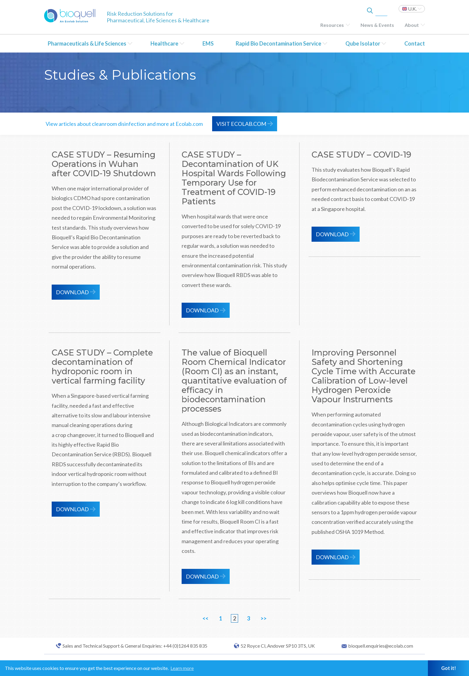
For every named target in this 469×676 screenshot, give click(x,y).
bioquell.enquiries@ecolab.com (380, 646)
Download (72, 292)
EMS (208, 43)
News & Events (377, 25)
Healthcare (164, 43)
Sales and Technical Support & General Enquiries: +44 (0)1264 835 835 (135, 646)
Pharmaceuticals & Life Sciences (87, 43)
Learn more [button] (182, 668)
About (412, 25)
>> (263, 618)
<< (205, 618)
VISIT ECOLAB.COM (241, 123)
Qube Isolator (362, 43)
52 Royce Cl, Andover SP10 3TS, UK (278, 646)
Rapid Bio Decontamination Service (278, 43)
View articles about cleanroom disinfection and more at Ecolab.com (124, 123)
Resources (332, 25)
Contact (414, 43)
